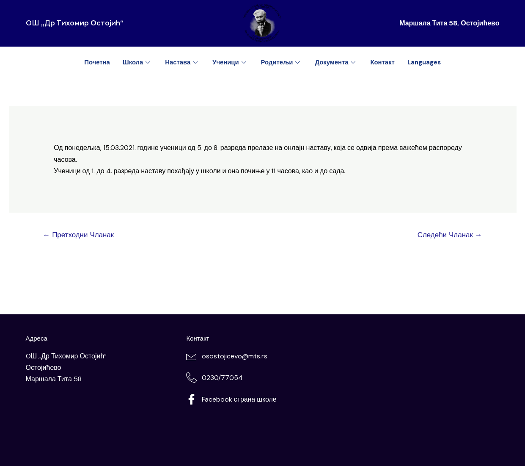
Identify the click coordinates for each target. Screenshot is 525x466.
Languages (425, 62)
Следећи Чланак (449, 234)
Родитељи (281, 62)
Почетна (96, 62)
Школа (136, 62)
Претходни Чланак (78, 234)
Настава (181, 62)
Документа (336, 62)
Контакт (383, 62)
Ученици (230, 62)
